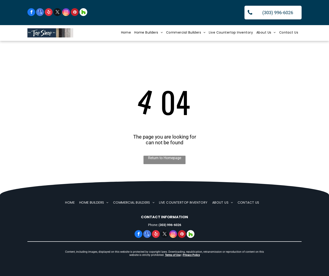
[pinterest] (75, 12)
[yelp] (49, 12)
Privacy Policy (191, 255)
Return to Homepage (164, 158)
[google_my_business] (40, 12)
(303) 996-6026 (170, 225)
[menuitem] (128, 32)
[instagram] (66, 12)
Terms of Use (173, 255)
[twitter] (57, 12)
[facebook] (31, 12)
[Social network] (83, 12)
